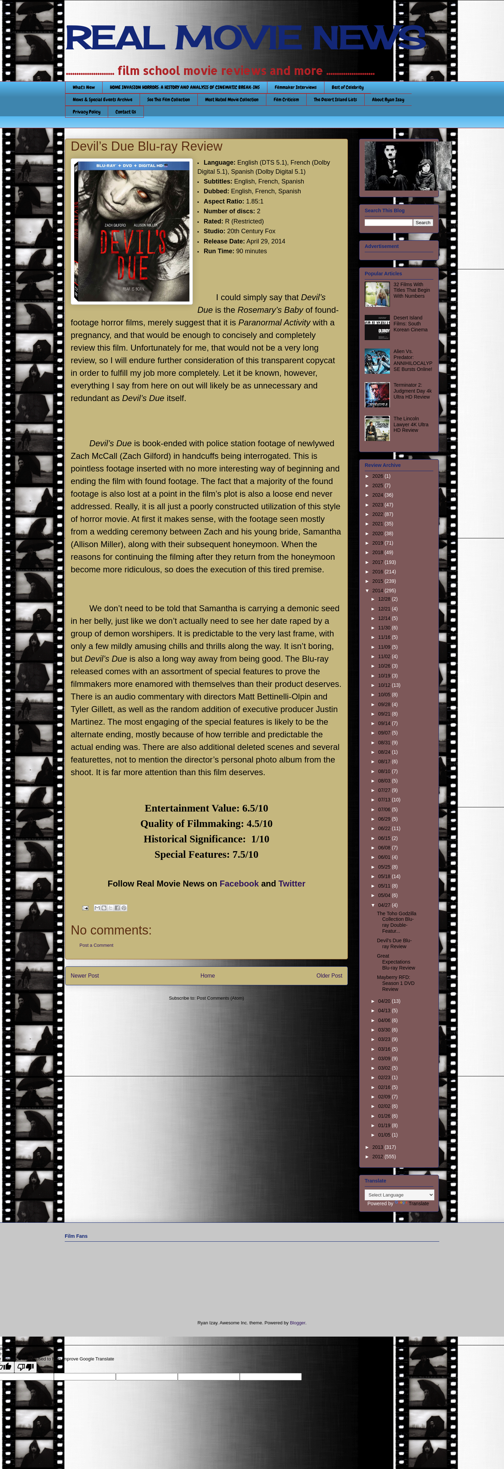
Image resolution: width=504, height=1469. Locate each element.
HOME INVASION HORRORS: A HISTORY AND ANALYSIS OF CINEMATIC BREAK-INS (185, 87)
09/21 (385, 714)
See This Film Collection (168, 99)
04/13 (385, 1010)
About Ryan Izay (388, 99)
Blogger (297, 1322)
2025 (378, 485)
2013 (378, 1147)
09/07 (385, 733)
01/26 (385, 1116)
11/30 (385, 627)
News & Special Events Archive (102, 99)
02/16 (385, 1087)
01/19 (385, 1125)
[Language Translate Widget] (399, 1194)
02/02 (385, 1106)
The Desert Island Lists (335, 99)
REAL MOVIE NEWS (245, 38)
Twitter (292, 883)
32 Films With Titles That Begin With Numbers (412, 290)
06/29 (385, 819)
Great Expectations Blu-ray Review (396, 962)
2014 (378, 590)
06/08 (385, 847)
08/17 (385, 761)
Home (208, 976)
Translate (412, 1203)
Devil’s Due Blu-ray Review (394, 943)
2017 (378, 562)
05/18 (385, 876)
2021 (378, 523)
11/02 (385, 656)
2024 (378, 495)
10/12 (385, 685)
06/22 (385, 828)
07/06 (385, 809)
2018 (378, 552)
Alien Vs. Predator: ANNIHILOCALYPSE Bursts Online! (413, 360)
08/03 (385, 781)
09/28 (385, 704)
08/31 (385, 742)
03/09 (385, 1058)
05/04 (385, 895)
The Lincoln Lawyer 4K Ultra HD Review (411, 424)
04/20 (385, 1001)
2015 (378, 581)
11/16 (385, 637)
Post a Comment (96, 945)
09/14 (385, 723)
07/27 (385, 790)
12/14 (385, 618)
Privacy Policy (86, 112)
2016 (378, 571)
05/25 (385, 867)
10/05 (385, 694)
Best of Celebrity (348, 87)
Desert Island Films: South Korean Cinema (411, 323)
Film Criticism (286, 99)
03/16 (385, 1049)
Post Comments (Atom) (220, 998)
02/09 (385, 1096)
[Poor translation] (25, 1367)
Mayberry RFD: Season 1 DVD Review (396, 983)
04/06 (385, 1020)
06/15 (385, 838)
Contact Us (125, 112)
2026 (378, 476)
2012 (378, 1156)
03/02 (385, 1068)
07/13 (385, 799)
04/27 (385, 905)
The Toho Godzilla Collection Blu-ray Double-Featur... (396, 922)
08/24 (385, 752)
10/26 (385, 666)
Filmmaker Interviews (296, 87)
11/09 (385, 647)
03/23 (385, 1039)
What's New (84, 87)
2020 (378, 533)
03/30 (385, 1030)
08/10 (385, 771)
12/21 (385, 609)
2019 (378, 543)
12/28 (385, 599)
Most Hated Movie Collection (232, 99)
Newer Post (85, 976)
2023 (378, 505)
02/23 (385, 1077)
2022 (378, 514)
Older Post (329, 976)
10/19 (385, 675)
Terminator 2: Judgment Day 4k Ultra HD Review (413, 391)
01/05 (385, 1135)
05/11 (385, 886)
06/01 (385, 857)
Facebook (239, 883)
